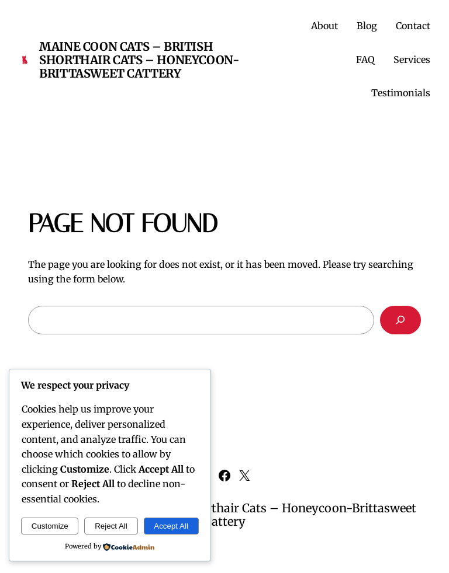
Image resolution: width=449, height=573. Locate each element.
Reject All (111, 526)
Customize (50, 526)
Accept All (171, 526)
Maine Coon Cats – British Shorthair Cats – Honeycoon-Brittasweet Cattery (139, 60)
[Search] (400, 320)
